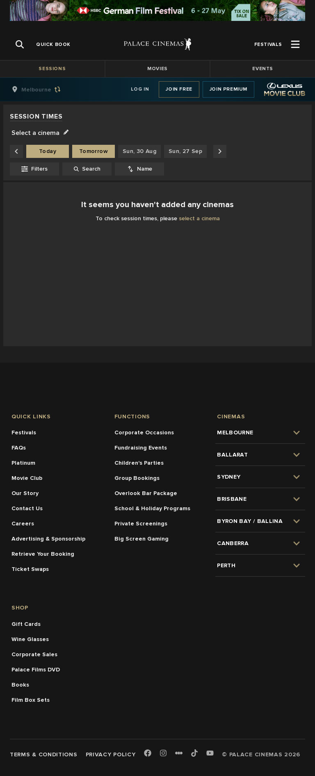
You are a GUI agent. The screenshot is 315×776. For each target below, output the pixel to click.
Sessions (52, 69)
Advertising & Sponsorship (48, 538)
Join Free (179, 89)
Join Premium (228, 89)
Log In (140, 89)
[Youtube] (210, 753)
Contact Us (27, 508)
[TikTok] (194, 753)
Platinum (23, 462)
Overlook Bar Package (145, 493)
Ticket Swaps (30, 569)
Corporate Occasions (144, 432)
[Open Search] (20, 44)
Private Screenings (140, 523)
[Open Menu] (295, 44)
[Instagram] (163, 753)
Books (20, 684)
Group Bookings (137, 478)
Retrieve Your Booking (42, 553)
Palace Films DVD (35, 669)
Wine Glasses (30, 639)
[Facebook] (147, 753)
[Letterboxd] (179, 753)
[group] (45, 89)
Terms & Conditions (44, 754)
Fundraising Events (140, 447)
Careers (22, 523)
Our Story (25, 493)
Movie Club (26, 478)
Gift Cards (26, 624)
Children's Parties (139, 462)
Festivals (23, 432)
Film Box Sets (30, 699)
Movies (157, 69)
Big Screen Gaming (141, 538)
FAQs (18, 447)
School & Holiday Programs (152, 508)
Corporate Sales (34, 654)
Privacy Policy (111, 754)
